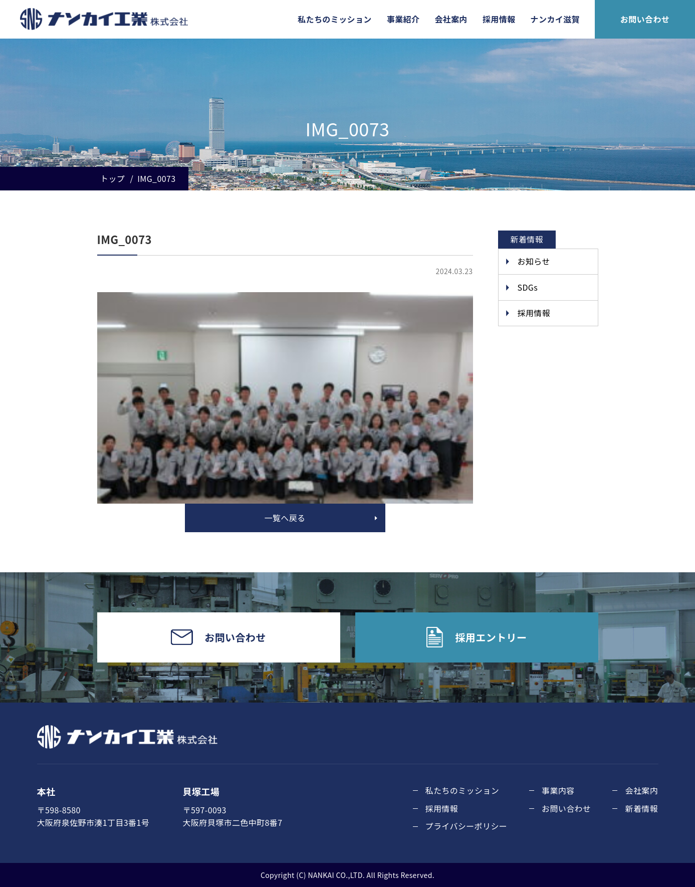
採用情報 (499, 19)
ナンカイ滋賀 (555, 19)
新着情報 (641, 808)
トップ (112, 178)
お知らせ (534, 261)
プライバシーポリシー (466, 826)
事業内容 (558, 790)
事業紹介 (403, 19)
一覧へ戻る (284, 518)
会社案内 (451, 19)
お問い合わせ (644, 19)
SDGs (528, 287)
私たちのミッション (335, 19)
